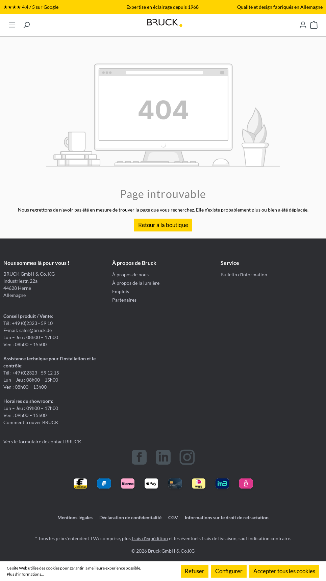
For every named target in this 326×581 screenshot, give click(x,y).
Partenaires (124, 300)
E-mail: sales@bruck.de (27, 330)
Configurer (229, 571)
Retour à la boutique (163, 224)
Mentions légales (75, 517)
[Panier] (313, 23)
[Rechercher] (26, 23)
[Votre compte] (303, 23)
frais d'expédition (150, 538)
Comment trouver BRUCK (30, 422)
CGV (173, 517)
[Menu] (12, 23)
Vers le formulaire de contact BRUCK (42, 441)
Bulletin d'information (244, 274)
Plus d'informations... (25, 574)
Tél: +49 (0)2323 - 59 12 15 (31, 373)
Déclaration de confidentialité (130, 517)
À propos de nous (130, 274)
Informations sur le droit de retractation (227, 517)
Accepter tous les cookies (284, 571)
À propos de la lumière (135, 283)
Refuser (194, 571)
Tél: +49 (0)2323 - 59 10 (28, 323)
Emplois (120, 291)
